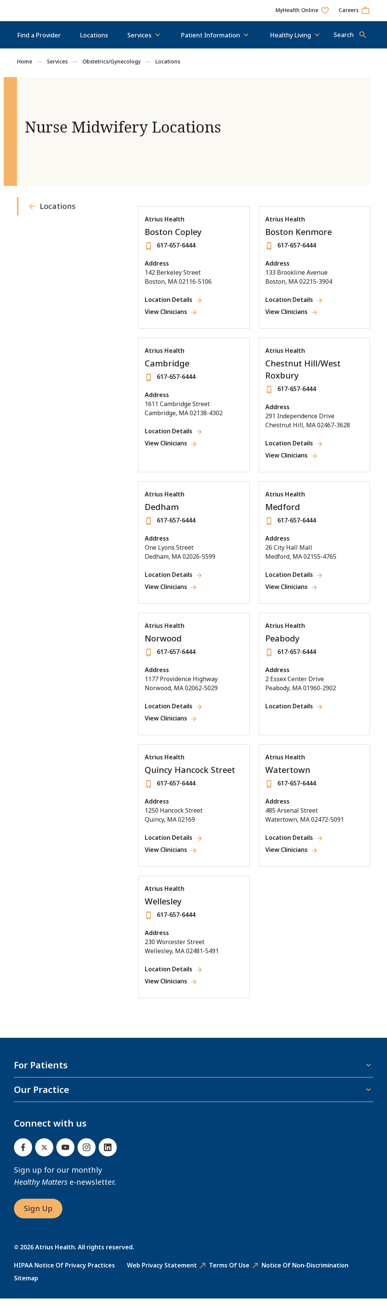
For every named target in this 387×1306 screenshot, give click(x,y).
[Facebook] (23, 1155)
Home (24, 69)
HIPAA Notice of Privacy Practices (64, 1273)
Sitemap (26, 1285)
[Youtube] (65, 1155)
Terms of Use (229, 1273)
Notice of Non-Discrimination (305, 1273)
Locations (94, 43)
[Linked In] (108, 1155)
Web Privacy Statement (162, 1273)
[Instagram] (86, 1155)
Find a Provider (39, 43)
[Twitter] (44, 1155)
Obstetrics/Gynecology (111, 69)
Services (57, 69)
